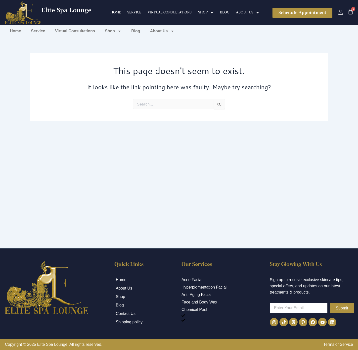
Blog (224, 12)
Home (115, 12)
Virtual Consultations (170, 12)
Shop (206, 12)
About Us (247, 12)
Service (134, 12)
